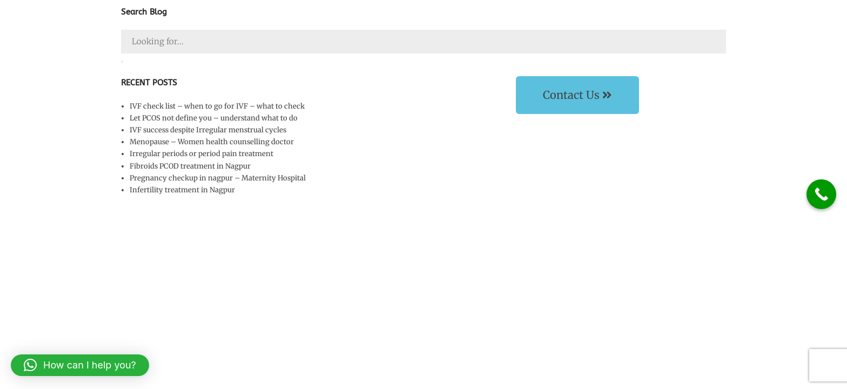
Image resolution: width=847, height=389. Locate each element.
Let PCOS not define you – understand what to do (214, 118)
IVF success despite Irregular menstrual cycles (208, 130)
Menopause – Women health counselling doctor (212, 141)
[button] (80, 365)
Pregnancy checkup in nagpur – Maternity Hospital (218, 178)
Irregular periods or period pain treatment (201, 153)
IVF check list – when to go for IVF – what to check (217, 106)
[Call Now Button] (821, 194)
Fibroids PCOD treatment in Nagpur (190, 166)
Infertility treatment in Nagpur (182, 189)
